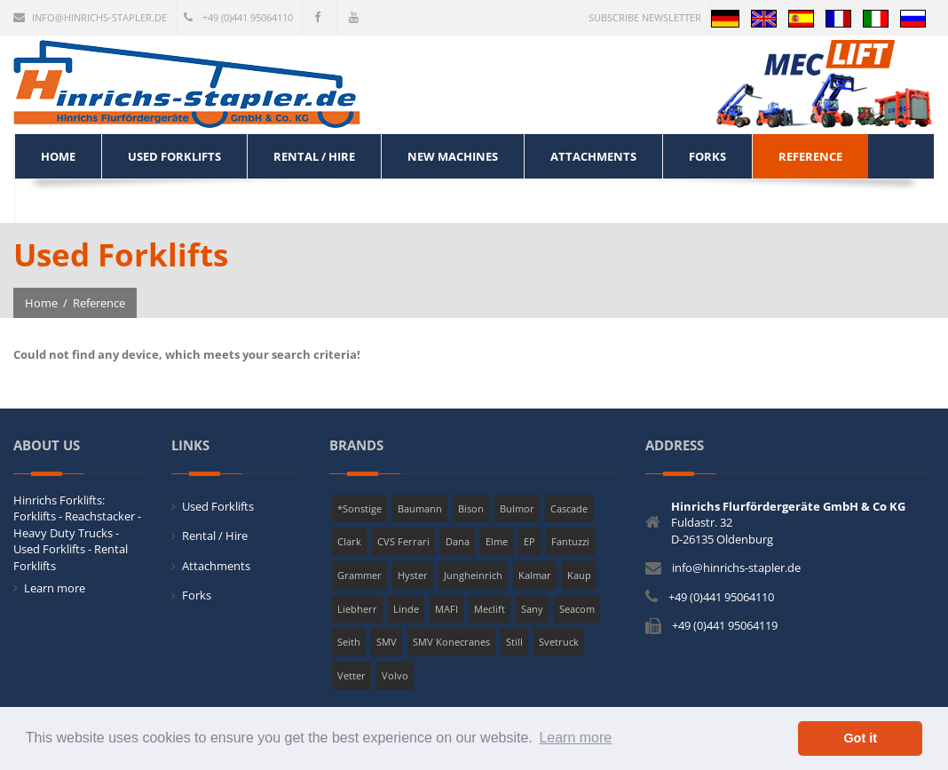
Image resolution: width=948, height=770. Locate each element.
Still (514, 641)
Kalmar (534, 575)
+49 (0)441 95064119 (725, 625)
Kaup (579, 575)
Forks (196, 595)
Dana (458, 541)
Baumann (420, 508)
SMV (386, 641)
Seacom (577, 608)
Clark (349, 541)
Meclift (489, 608)
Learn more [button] (575, 737)
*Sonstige (359, 508)
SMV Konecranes (451, 641)
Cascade (569, 508)
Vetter (351, 675)
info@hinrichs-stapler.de (90, 17)
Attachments (216, 566)
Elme (497, 541)
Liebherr (357, 608)
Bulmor (517, 508)
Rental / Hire (215, 536)
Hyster (413, 575)
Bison (471, 508)
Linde (406, 608)
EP (529, 541)
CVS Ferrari (403, 541)
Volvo (395, 675)
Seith (348, 641)
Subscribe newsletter (645, 17)
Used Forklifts (218, 506)
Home (41, 303)
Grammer (359, 575)
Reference (99, 303)
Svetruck (559, 641)
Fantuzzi (570, 541)
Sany (532, 608)
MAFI (446, 608)
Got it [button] (860, 738)
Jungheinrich (473, 575)
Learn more (54, 588)
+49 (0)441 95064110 (238, 17)
